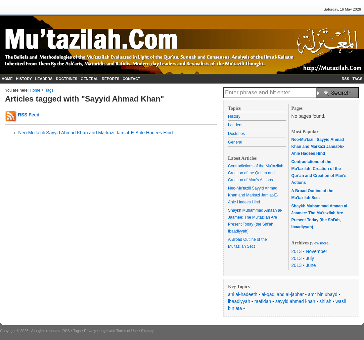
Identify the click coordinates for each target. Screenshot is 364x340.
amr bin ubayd (323, 294)
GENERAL (90, 79)
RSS (345, 79)
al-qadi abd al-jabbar (282, 294)
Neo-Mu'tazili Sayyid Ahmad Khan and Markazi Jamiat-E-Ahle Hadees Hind (95, 132)
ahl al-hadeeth (242, 294)
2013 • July (302, 258)
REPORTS (110, 79)
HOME (7, 79)
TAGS (357, 79)
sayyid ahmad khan (295, 301)
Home (35, 90)
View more (320, 243)
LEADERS (44, 79)
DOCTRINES (66, 79)
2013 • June (303, 265)
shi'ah (325, 301)
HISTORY (24, 79)
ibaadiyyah (239, 301)
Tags (49, 90)
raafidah (262, 301)
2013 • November (309, 251)
